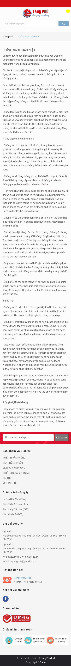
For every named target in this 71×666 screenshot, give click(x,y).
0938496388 (22, 578)
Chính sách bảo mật (19, 50)
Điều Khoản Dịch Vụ (13, 514)
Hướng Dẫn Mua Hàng (14, 499)
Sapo (43, 662)
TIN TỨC (7, 478)
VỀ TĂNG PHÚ (10, 483)
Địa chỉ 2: (8, 544)
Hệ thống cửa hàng (60, 3)
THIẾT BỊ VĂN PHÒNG (14, 457)
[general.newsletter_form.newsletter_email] (28, 437)
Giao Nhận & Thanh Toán (16, 504)
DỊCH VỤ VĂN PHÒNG (14, 467)
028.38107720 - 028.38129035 (21, 557)
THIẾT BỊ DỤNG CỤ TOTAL (16, 473)
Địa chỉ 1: (8, 531)
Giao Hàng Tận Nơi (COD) (16, 509)
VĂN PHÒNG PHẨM (13, 462)
